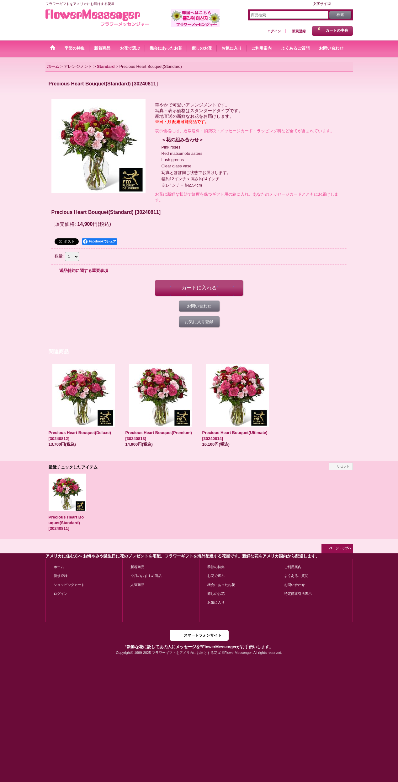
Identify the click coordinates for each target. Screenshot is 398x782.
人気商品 (137, 585)
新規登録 (299, 31)
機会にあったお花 (221, 585)
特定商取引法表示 (298, 593)
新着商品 (137, 567)
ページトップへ (340, 548)
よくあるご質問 (296, 576)
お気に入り (216, 602)
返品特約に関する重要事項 (83, 270)
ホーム (59, 567)
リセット (343, 466)
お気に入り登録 (199, 321)
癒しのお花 (216, 593)
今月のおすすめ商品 (146, 576)
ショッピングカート (69, 585)
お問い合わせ (199, 306)
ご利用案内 (292, 567)
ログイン (274, 31)
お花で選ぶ (216, 576)
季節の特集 (216, 567)
